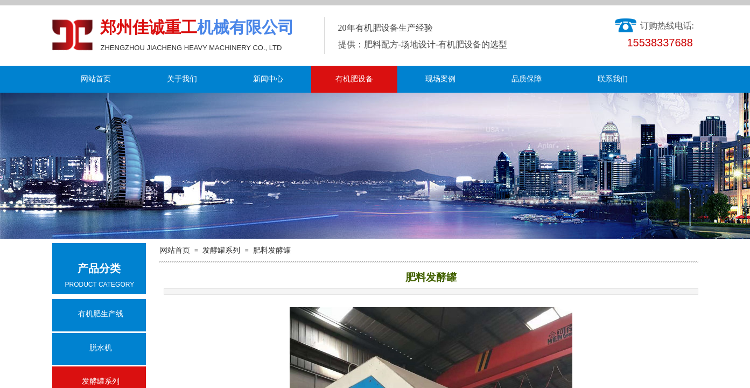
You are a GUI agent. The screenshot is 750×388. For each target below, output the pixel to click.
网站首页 (96, 79)
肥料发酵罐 (272, 250)
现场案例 (440, 79)
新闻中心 (268, 79)
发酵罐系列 (221, 250)
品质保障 (526, 79)
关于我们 (182, 79)
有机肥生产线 (100, 314)
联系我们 (613, 79)
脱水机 (100, 348)
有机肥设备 (354, 79)
